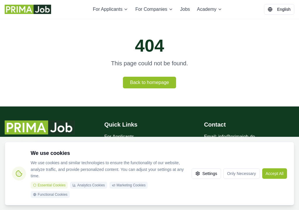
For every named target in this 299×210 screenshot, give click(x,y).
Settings (206, 173)
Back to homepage (149, 82)
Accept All (275, 173)
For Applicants (110, 9)
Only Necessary (241, 173)
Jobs (185, 9)
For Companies (154, 9)
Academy (209, 9)
